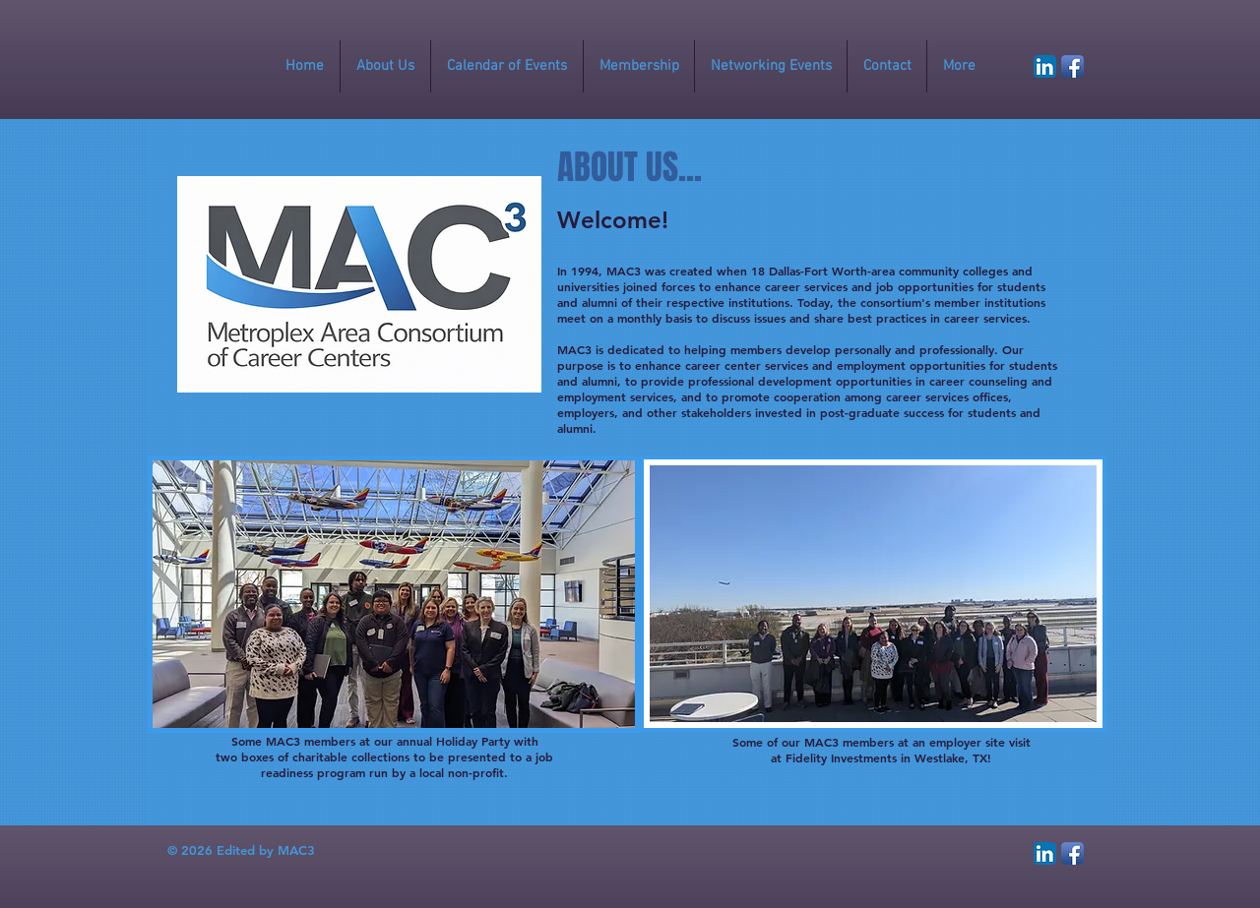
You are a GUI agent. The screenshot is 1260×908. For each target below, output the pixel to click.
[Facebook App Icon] (1072, 66)
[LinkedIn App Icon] (1045, 66)
